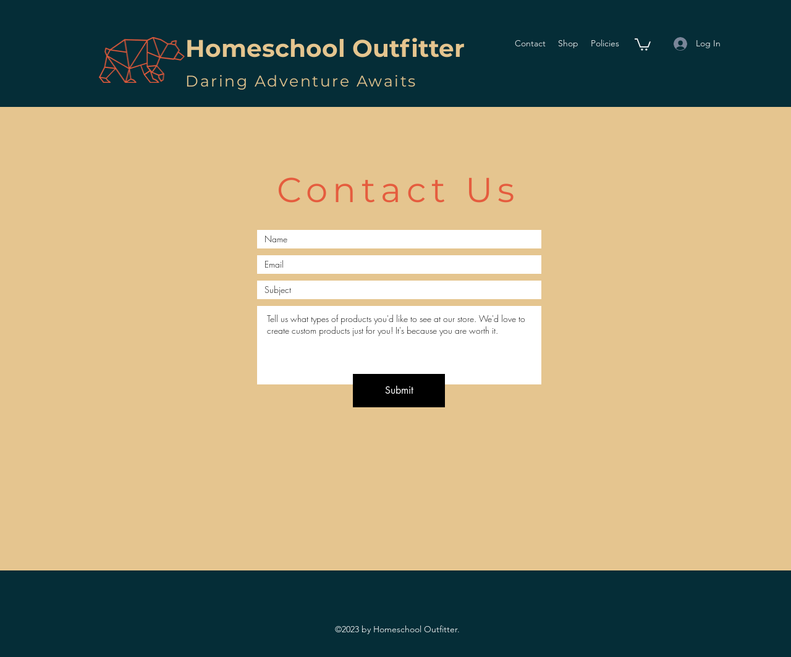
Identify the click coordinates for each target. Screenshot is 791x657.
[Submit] (399, 390)
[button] (643, 44)
